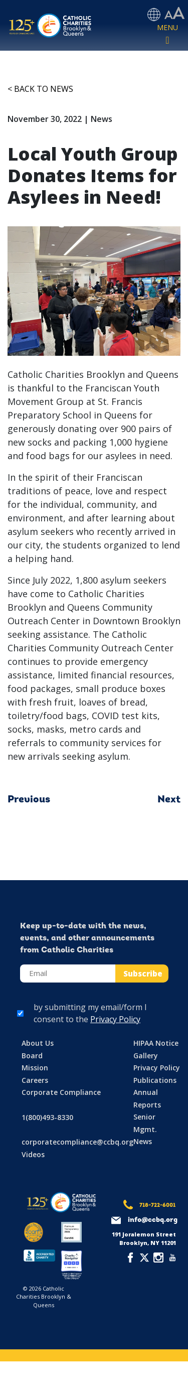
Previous (29, 800)
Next (168, 800)
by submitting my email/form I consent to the (90, 1013)
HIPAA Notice (155, 1043)
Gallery (145, 1055)
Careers (35, 1080)
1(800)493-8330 (47, 1117)
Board (32, 1055)
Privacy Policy (115, 1019)
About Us (38, 1043)
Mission (35, 1067)
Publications (154, 1080)
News (142, 1141)
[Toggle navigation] (167, 34)
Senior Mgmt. (145, 1123)
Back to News (43, 88)
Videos (33, 1154)
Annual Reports (147, 1098)
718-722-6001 (157, 1205)
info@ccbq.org (152, 1220)
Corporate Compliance (61, 1092)
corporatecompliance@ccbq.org (77, 1142)
